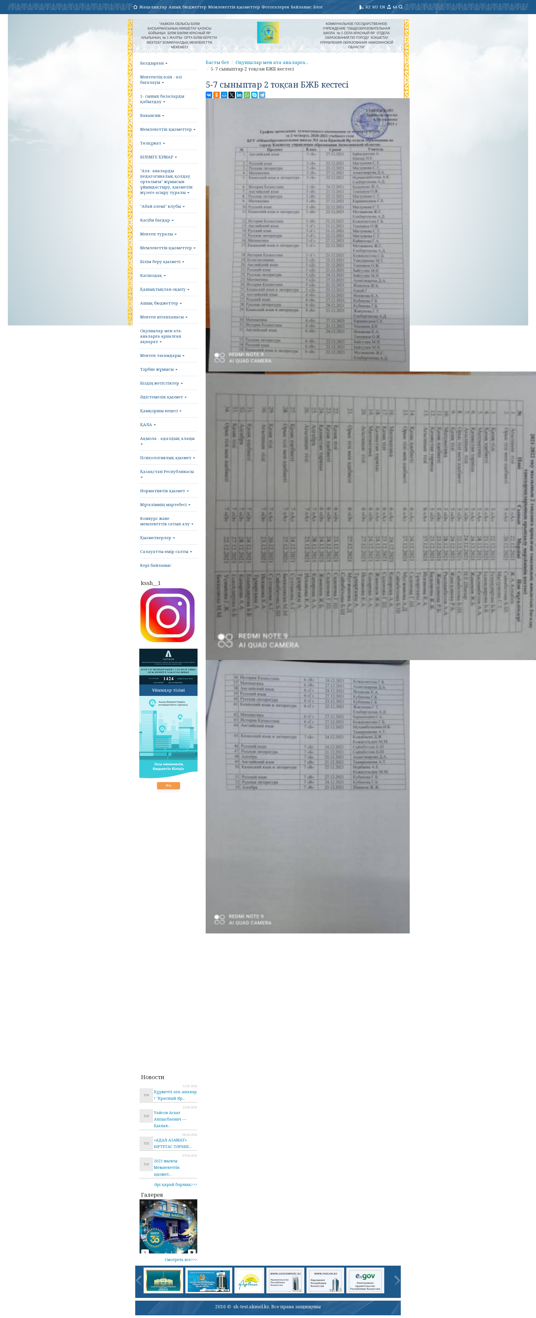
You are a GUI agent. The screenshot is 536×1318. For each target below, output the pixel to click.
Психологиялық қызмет (167, 457)
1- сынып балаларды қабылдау (162, 98)
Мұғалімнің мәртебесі (165, 504)
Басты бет (217, 62)
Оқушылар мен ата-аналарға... (271, 62)
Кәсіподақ (153, 275)
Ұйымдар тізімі (168, 690)
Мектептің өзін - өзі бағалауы (161, 79)
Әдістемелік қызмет (163, 396)
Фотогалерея (275, 6)
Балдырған (153, 63)
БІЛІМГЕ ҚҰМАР (158, 156)
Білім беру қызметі (162, 261)
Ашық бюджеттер (187, 6)
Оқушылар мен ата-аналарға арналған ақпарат (161, 336)
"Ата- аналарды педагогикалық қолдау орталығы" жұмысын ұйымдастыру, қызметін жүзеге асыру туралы (166, 181)
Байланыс (301, 6)
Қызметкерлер (157, 537)
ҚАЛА (148, 424)
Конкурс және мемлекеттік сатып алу (166, 521)
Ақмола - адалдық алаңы (167, 440)
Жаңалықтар (153, 6)
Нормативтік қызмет (164, 490)
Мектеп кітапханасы (164, 316)
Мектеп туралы (158, 233)
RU (375, 6)
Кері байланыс (155, 565)
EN (382, 6)
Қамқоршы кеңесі (161, 410)
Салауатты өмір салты (166, 551)
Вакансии (152, 115)
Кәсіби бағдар (157, 220)
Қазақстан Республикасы (167, 473)
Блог (318, 6)
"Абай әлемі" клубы (162, 206)
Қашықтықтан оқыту (164, 289)
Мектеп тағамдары (162, 355)
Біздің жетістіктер (161, 383)
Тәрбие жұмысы (158, 369)
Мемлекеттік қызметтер (234, 6)
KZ (368, 6)
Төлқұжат (152, 143)
